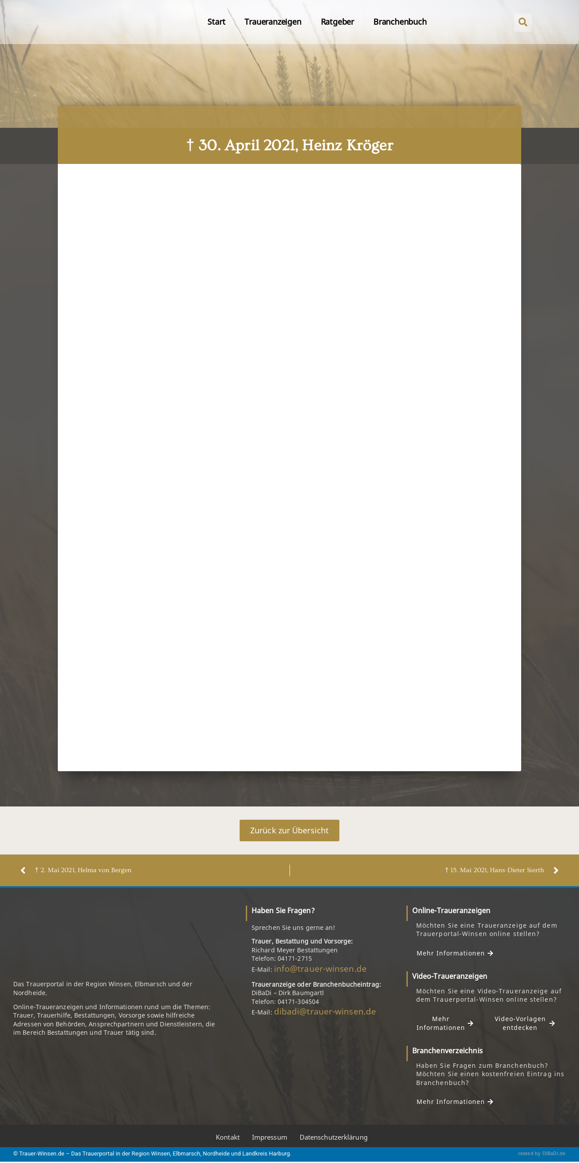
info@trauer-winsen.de (320, 968)
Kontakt (228, 1137)
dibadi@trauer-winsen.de (325, 1011)
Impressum (269, 1137)
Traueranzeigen (272, 21)
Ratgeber (337, 21)
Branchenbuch (400, 21)
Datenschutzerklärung (334, 1137)
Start (216, 21)
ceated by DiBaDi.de (542, 1153)
